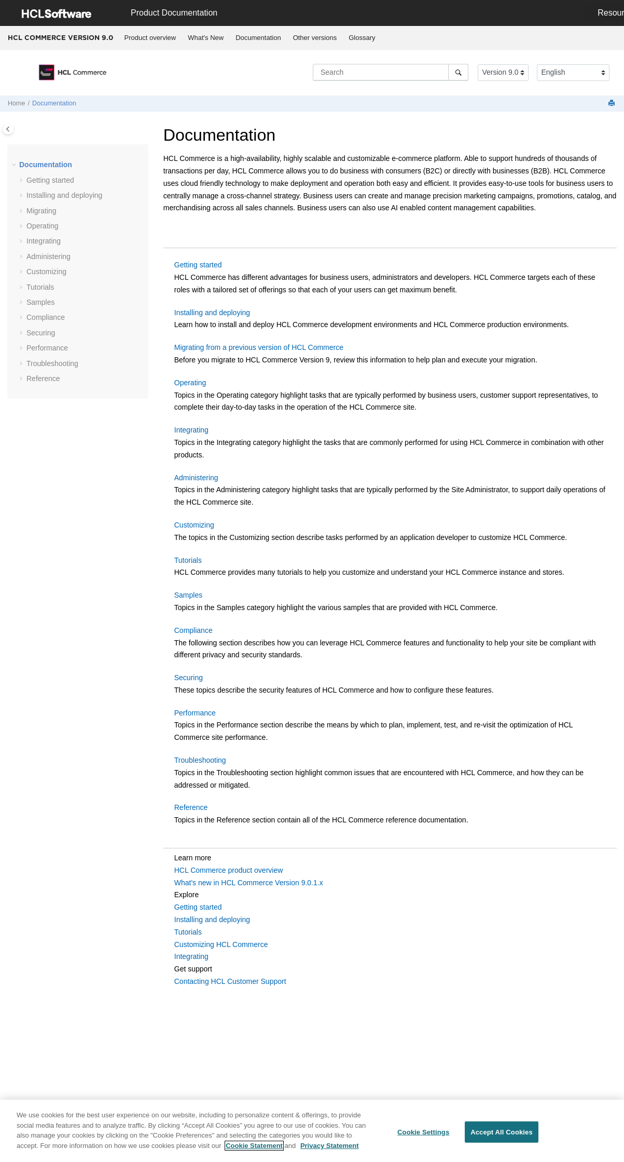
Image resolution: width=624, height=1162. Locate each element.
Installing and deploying (64, 195)
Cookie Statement (254, 1150)
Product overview (150, 38)
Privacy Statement (329, 1150)
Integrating (43, 241)
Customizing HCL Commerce (221, 944)
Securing (188, 677)
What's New (206, 38)
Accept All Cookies (501, 1136)
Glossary (362, 38)
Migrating (41, 211)
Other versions (315, 38)
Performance (47, 348)
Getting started (50, 180)
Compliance (45, 317)
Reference (43, 378)
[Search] (458, 72)
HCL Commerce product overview (228, 870)
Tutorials (40, 287)
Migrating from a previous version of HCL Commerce (258, 347)
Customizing (46, 271)
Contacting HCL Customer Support (230, 981)
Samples (40, 302)
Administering (48, 256)
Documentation (258, 38)
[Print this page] (612, 104)
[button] (15, 165)
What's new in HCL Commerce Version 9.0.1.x (248, 883)
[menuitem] (150, 38)
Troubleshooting (52, 363)
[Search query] (390, 72)
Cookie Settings (423, 1136)
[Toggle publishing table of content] (8, 129)
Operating (42, 226)
